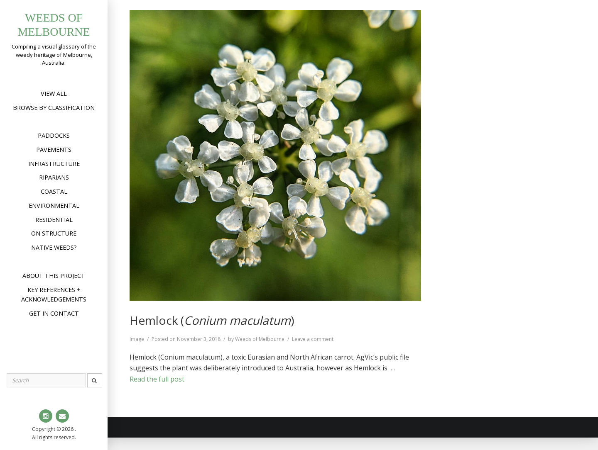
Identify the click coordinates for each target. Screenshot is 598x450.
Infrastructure (54, 164)
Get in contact (54, 313)
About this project (53, 276)
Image (137, 339)
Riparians (54, 177)
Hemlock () (212, 320)
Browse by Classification (54, 108)
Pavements (53, 149)
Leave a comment (312, 339)
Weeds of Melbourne (259, 339)
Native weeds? (54, 247)
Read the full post (157, 379)
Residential (54, 220)
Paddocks (54, 135)
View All (54, 93)
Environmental (54, 205)
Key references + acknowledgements (53, 295)
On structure (53, 233)
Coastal (54, 191)
